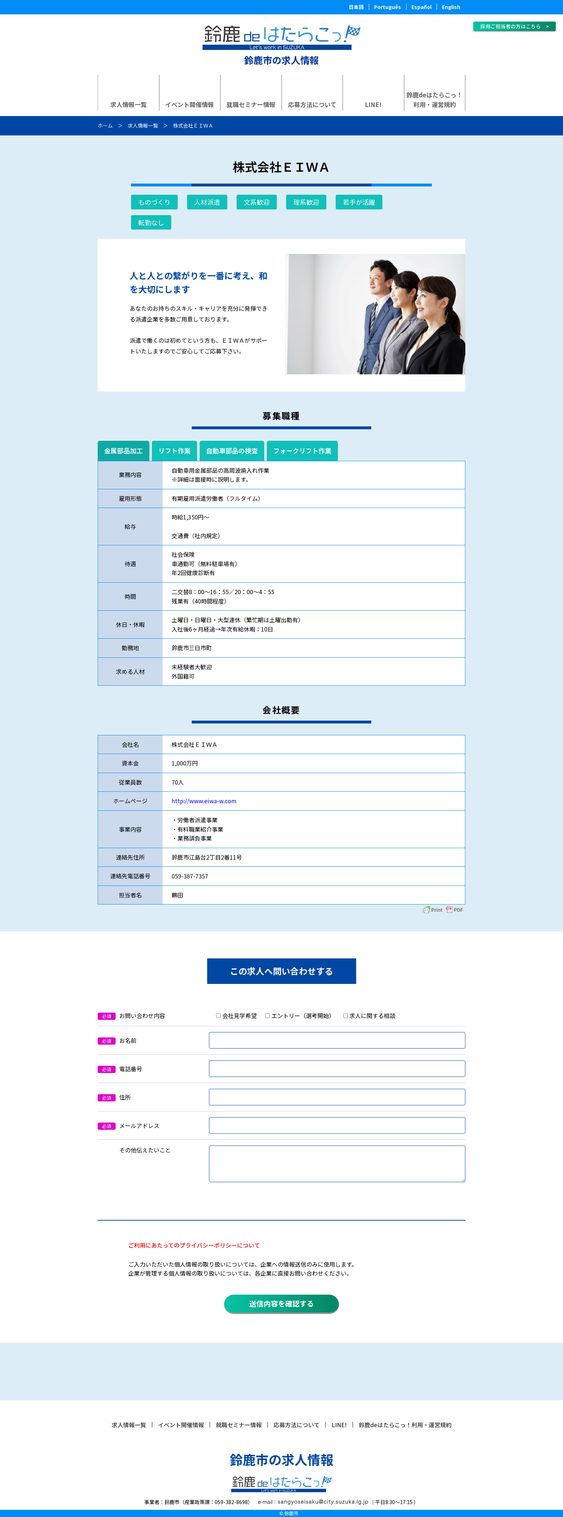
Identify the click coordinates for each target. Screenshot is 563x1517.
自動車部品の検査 (232, 450)
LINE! (373, 104)
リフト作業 (174, 450)
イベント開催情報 (189, 104)
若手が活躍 (359, 202)
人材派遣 (207, 202)
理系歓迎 (306, 202)
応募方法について (312, 104)
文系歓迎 (257, 202)
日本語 (356, 6)
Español (421, 6)
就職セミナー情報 (251, 104)
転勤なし (151, 222)
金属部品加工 (123, 450)
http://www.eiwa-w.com (204, 800)
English (451, 6)
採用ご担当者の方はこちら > (514, 26)
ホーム (105, 125)
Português (387, 6)
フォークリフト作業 (302, 450)
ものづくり (154, 202)
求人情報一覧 (128, 104)
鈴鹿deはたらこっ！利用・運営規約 (434, 99)
